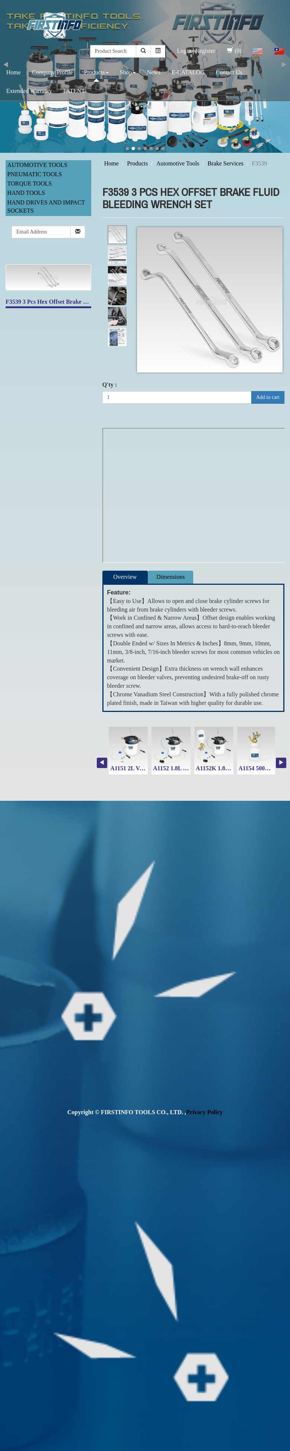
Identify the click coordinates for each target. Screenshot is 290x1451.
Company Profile (52, 72)
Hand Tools (26, 193)
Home (13, 72)
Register (205, 51)
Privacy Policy (204, 1112)
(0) (234, 51)
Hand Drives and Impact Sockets (46, 206)
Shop (128, 72)
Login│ (186, 51)
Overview (125, 577)
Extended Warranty (29, 91)
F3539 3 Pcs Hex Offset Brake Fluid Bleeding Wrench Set (79, 302)
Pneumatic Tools (34, 174)
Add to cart (268, 397)
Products (96, 72)
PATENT (74, 91)
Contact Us (229, 72)
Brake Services (225, 163)
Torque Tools (29, 183)
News (153, 72)
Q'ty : (109, 384)
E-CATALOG (188, 72)
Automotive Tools (37, 165)
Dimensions (170, 577)
